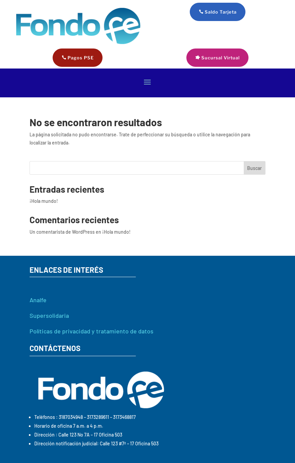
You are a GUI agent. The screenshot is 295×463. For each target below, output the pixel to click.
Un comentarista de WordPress (62, 232)
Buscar (254, 168)
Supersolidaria (49, 315)
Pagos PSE (81, 57)
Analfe (38, 300)
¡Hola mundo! (44, 201)
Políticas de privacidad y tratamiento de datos (91, 331)
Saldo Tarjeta (221, 12)
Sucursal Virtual (220, 57)
